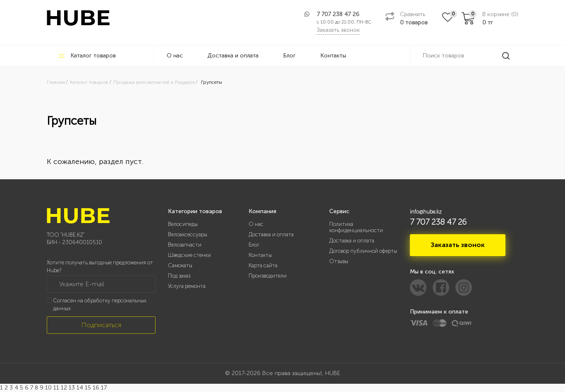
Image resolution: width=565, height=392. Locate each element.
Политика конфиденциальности (356, 227)
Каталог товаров (87, 55)
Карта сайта (263, 265)
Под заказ (179, 276)
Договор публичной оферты (363, 251)
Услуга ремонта (187, 286)
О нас (175, 55)
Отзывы (338, 261)
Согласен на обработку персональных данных (99, 304)
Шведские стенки (189, 255)
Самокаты (180, 265)
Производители (268, 276)
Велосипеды (183, 224)
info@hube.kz (426, 212)
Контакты (333, 55)
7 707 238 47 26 (338, 14)
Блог (289, 55)
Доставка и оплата (233, 55)
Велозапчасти (184, 245)
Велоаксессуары (187, 234)
